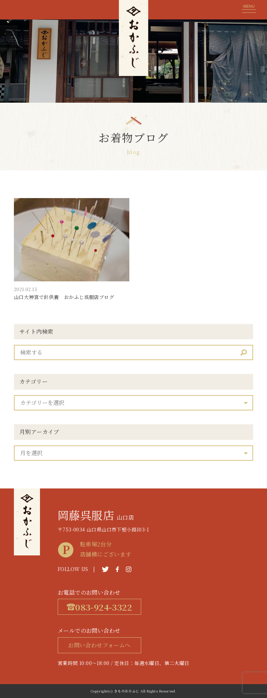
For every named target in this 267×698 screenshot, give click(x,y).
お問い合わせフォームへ (99, 645)
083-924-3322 (99, 607)
